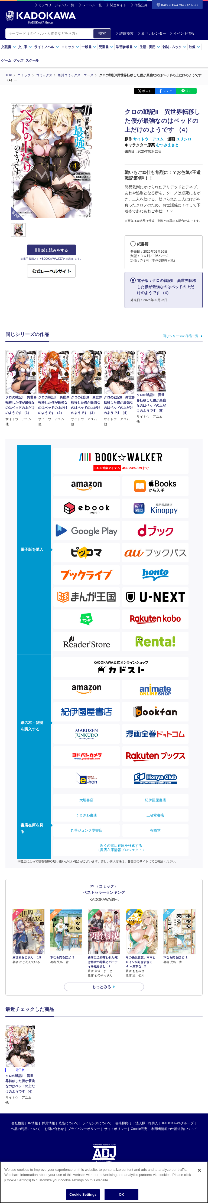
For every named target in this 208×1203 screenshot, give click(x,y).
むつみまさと (167, 145)
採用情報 (48, 1123)
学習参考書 (126, 47)
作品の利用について (25, 1129)
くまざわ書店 (86, 815)
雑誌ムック (174, 47)
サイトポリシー (115, 1129)
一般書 (89, 47)
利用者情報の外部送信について (174, 1129)
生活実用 (149, 47)
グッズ (18, 60)
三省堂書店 (155, 815)
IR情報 (33, 1123)
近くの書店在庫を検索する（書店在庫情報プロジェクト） (121, 847)
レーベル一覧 (92, 5)
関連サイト (118, 5)
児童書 (106, 47)
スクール (32, 60)
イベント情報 (182, 33)
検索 (102, 33)
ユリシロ (183, 139)
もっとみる (101, 987)
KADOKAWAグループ (178, 1123)
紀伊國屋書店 (155, 800)
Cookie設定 (139, 1129)
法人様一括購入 (146, 1123)
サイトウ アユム (148, 139)
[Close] (199, 1170)
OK (121, 1194)
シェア (167, 91)
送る (188, 91)
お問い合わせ (54, 1129)
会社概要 (17, 1123)
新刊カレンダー (152, 33)
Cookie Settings (82, 1194)
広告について (68, 1123)
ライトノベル (46, 47)
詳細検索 (125, 33)
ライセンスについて (96, 1123)
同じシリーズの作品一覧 (181, 336)
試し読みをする (51, 250)
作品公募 (140, 5)
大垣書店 (86, 800)
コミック (70, 47)
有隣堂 (155, 830)
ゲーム (6, 60)
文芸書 (8, 47)
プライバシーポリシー (84, 1129)
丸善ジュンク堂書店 (86, 830)
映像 (194, 47)
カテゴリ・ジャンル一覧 (56, 5)
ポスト (146, 91)
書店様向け (123, 1123)
